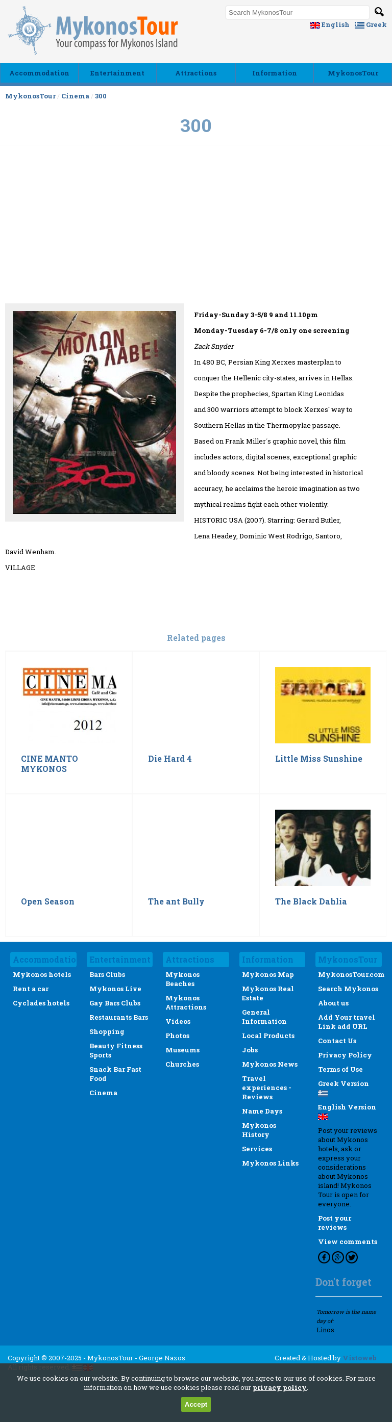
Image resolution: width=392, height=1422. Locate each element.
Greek (371, 24)
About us (333, 1002)
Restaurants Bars (118, 1017)
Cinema (75, 95)
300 (101, 95)
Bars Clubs (107, 974)
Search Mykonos (348, 988)
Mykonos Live (115, 988)
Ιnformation (274, 72)
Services (257, 1148)
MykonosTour (353, 72)
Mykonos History (259, 1130)
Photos (177, 1035)
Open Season (48, 901)
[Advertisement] (196, 260)
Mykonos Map (268, 974)
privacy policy (280, 1387)
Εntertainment (117, 72)
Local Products (268, 1035)
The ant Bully (176, 901)
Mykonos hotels (42, 974)
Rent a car (30, 988)
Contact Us (337, 1040)
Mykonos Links (270, 1163)
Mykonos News (270, 1064)
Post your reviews (334, 1222)
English (330, 24)
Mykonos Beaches (182, 979)
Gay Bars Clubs (114, 1002)
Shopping (107, 1031)
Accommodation (39, 72)
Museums (182, 1049)
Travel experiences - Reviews (266, 1087)
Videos (177, 1021)
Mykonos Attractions (185, 1002)
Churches (182, 1064)
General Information (264, 1016)
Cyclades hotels (41, 1002)
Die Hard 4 (170, 759)
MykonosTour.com (351, 974)
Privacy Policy (345, 1054)
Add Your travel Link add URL (346, 1022)
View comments (347, 1241)
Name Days (262, 1111)
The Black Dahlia (311, 901)
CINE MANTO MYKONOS (49, 764)
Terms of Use (340, 1069)
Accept (196, 1404)
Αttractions (195, 72)
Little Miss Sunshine (318, 759)
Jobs (250, 1049)
